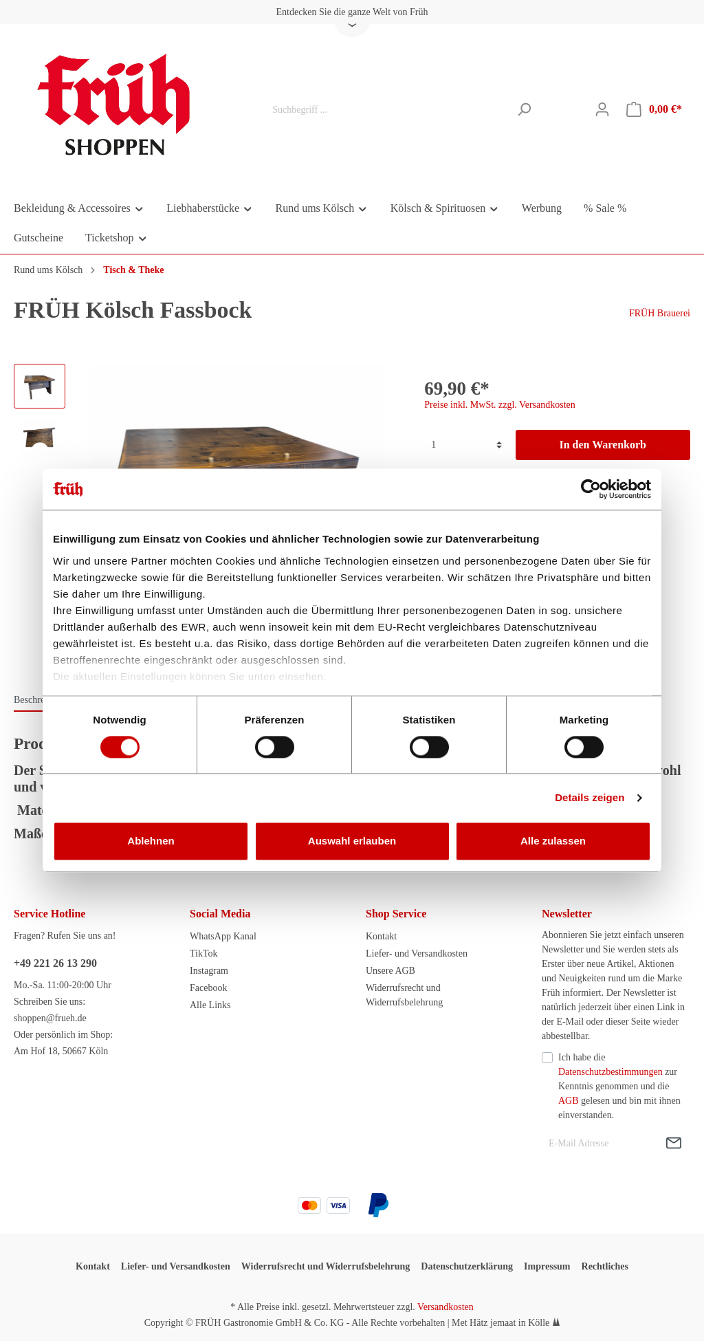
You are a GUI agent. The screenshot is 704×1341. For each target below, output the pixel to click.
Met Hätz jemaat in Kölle (500, 1323)
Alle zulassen (553, 841)
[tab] (40, 699)
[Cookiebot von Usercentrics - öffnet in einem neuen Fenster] (591, 489)
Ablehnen (150, 841)
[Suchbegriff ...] (387, 110)
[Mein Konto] (602, 109)
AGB (568, 1100)
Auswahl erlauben (352, 841)
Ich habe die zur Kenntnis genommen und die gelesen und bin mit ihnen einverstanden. (619, 1086)
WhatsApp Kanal (223, 936)
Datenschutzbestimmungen (610, 1072)
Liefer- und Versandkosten (417, 953)
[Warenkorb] (654, 109)
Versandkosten (445, 1307)
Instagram (209, 971)
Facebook (208, 988)
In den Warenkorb (602, 444)
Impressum (547, 1266)
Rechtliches (605, 1266)
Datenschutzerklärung (467, 1266)
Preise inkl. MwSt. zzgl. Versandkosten (499, 405)
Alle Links (210, 1005)
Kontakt (381, 936)
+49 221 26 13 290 (55, 963)
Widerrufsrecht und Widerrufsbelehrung (325, 1266)
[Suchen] (524, 110)
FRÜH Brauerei (659, 313)
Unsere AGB (390, 971)
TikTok (204, 953)
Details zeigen (589, 797)
